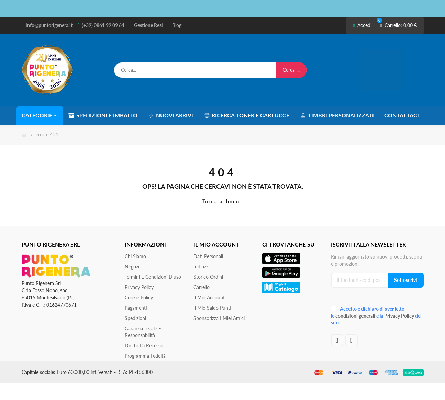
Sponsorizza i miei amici (219, 318)
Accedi (362, 25)
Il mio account (209, 297)
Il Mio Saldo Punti (212, 308)
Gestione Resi (148, 25)
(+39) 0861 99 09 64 (103, 25)
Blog (176, 25)
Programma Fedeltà (145, 356)
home (233, 201)
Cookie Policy (139, 297)
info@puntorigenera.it (49, 25)
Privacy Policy (139, 287)
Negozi (132, 267)
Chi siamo (135, 256)
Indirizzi (201, 267)
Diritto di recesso (144, 345)
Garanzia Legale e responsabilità (143, 331)
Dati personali (208, 256)
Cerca (291, 70)
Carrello (201, 287)
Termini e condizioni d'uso (153, 277)
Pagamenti (136, 308)
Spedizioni (135, 318)
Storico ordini (208, 277)
